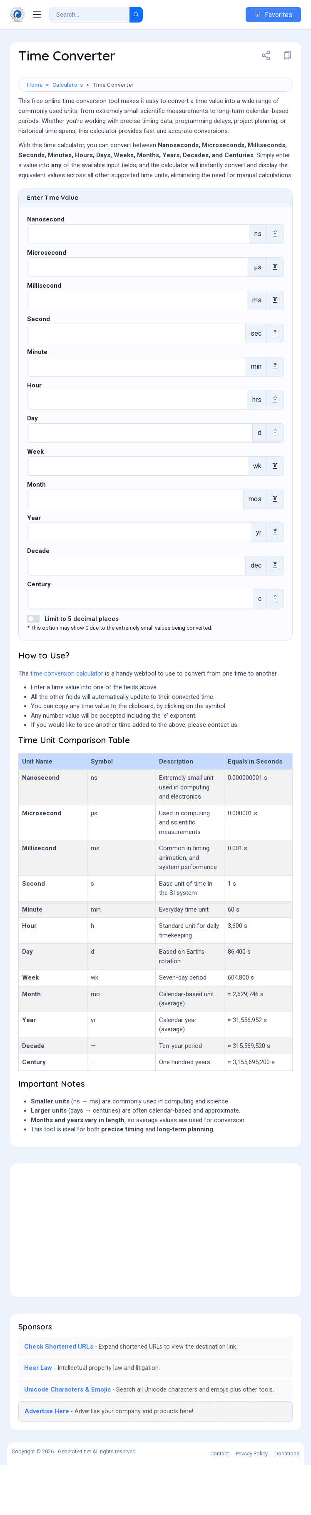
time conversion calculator (66, 723)
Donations (286, 1503)
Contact (219, 1503)
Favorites (273, 15)
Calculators (67, 84)
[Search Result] (89, 15)
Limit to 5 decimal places (82, 669)
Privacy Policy (252, 1503)
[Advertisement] (155, 209)
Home (34, 84)
